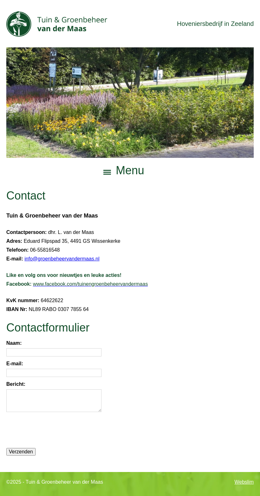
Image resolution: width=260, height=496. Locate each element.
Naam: (14, 343)
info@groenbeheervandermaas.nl (62, 258)
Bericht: (15, 384)
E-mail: (14, 363)
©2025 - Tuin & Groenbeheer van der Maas (54, 482)
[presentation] (54, 430)
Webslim (244, 482)
